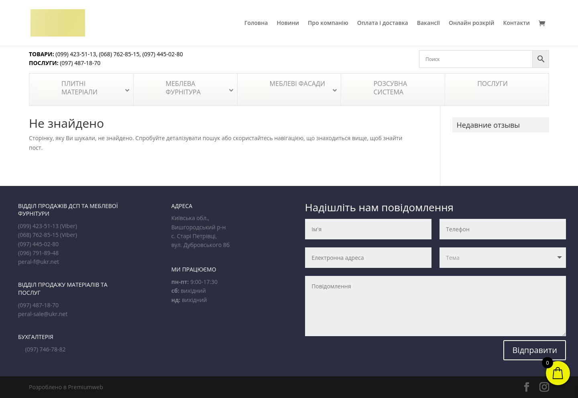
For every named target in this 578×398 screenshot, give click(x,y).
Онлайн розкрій (472, 23)
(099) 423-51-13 (75, 54)
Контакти (516, 23)
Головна (256, 23)
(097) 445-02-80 (162, 54)
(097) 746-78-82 (45, 349)
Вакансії (428, 23)
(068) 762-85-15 (119, 54)
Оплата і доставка (382, 23)
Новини (288, 23)
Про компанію (328, 23)
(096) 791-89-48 (38, 253)
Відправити (534, 350)
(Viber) (68, 226)
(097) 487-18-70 (80, 63)
